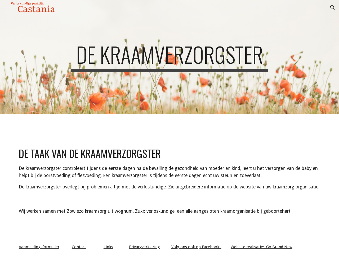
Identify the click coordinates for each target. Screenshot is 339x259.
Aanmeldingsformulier (39, 246)
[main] (169, 56)
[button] (332, 7)
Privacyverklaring (144, 246)
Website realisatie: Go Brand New (261, 246)
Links (108, 246)
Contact (79, 246)
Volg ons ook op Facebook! (196, 246)
